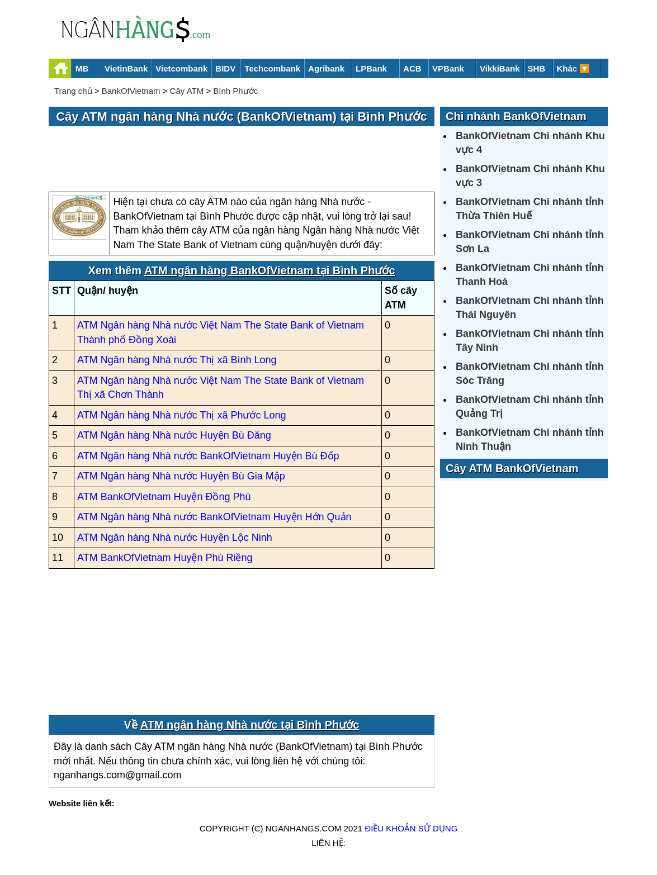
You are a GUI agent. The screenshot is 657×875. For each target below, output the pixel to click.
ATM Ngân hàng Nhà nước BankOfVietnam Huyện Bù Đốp (208, 456)
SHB (537, 68)
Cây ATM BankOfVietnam (512, 468)
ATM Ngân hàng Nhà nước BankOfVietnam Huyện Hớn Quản (214, 516)
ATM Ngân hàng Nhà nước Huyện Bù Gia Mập (181, 476)
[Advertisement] (241, 160)
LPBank (371, 68)
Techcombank (272, 68)
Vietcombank (181, 68)
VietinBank (126, 68)
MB (81, 68)
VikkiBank (499, 68)
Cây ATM (187, 91)
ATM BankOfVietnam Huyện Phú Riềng (164, 557)
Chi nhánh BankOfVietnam (516, 116)
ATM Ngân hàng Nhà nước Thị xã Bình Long (177, 359)
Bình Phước (235, 91)
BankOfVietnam (131, 91)
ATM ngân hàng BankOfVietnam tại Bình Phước (269, 270)
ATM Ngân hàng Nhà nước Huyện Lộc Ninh (174, 537)
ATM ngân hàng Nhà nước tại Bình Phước (250, 725)
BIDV (225, 68)
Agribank (326, 68)
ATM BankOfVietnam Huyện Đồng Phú (163, 496)
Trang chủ (73, 91)
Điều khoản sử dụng (411, 828)
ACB (412, 68)
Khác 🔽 (573, 68)
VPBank (448, 68)
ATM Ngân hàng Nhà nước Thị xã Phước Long (181, 415)
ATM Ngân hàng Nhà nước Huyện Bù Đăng (174, 435)
